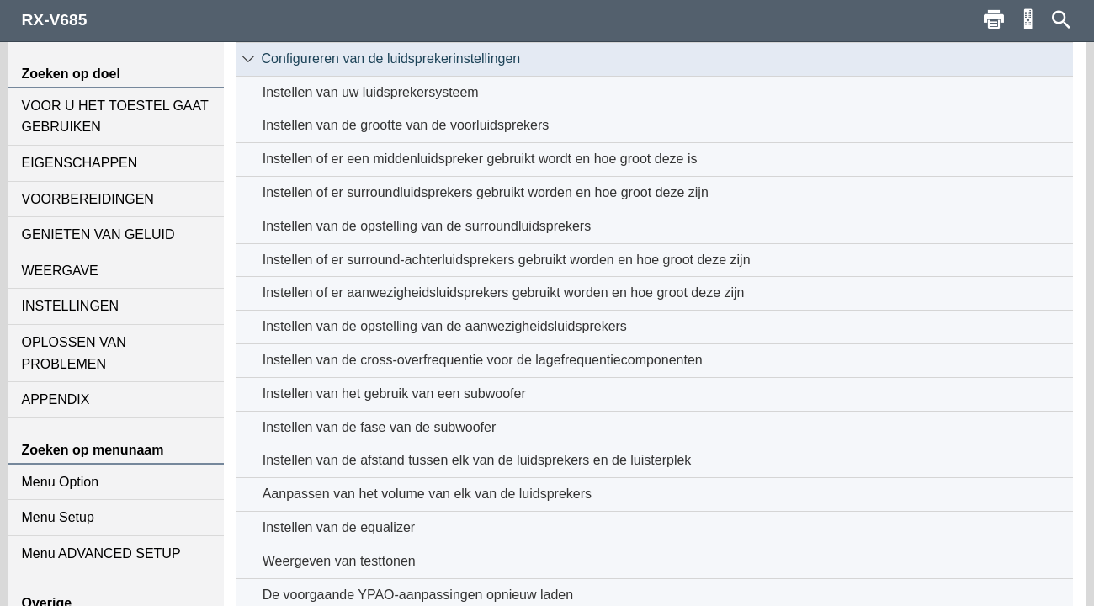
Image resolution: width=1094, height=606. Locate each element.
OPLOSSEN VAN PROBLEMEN (74, 353)
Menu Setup (58, 517)
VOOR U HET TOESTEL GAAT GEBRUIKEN (115, 116)
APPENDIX (56, 399)
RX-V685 (55, 20)
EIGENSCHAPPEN (80, 163)
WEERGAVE (60, 270)
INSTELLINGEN (70, 306)
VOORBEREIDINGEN (88, 199)
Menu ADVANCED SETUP (101, 553)
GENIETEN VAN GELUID (98, 234)
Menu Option (60, 482)
